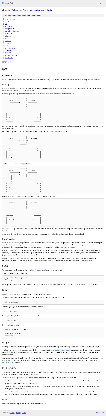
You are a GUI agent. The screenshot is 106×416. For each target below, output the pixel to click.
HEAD (48, 10)
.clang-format (9, 29)
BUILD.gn (8, 43)
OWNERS (8, 53)
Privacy (18, 413)
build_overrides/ (10, 19)
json (102, 413)
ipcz (42, 10)
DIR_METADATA (10, 48)
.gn (6, 38)
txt (97, 413)
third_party (34, 10)
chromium (6, 10)
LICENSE (8, 50)
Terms (24, 413)
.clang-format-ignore (12, 31)
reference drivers (8, 362)
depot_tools (36, 270)
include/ (7, 21)
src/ (6, 24)
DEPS (7, 46)
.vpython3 (8, 41)
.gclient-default (10, 33)
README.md (9, 58)
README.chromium (11, 55)
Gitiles (12, 413)
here (45, 404)
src (25, 10)
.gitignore (8, 36)
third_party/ (8, 26)
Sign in (102, 3)
